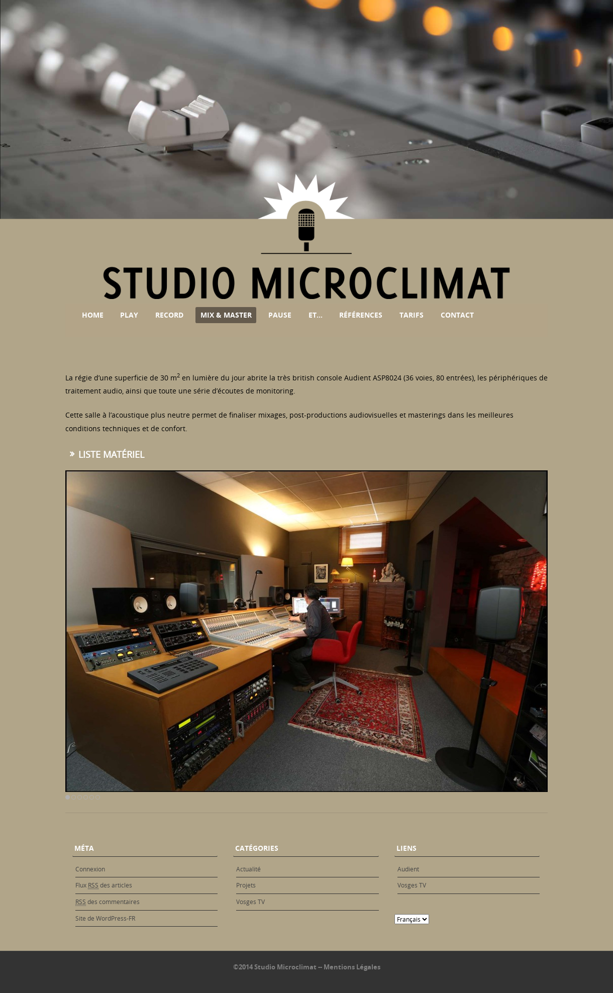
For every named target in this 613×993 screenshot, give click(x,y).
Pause (279, 315)
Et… (316, 315)
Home (93, 315)
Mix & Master (226, 315)
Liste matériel (111, 454)
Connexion (90, 869)
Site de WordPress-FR (105, 918)
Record (169, 315)
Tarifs (411, 315)
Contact (457, 315)
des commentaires (107, 902)
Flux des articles (103, 885)
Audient (408, 869)
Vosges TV (250, 902)
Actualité (248, 869)
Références (360, 315)
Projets (246, 885)
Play (129, 315)
